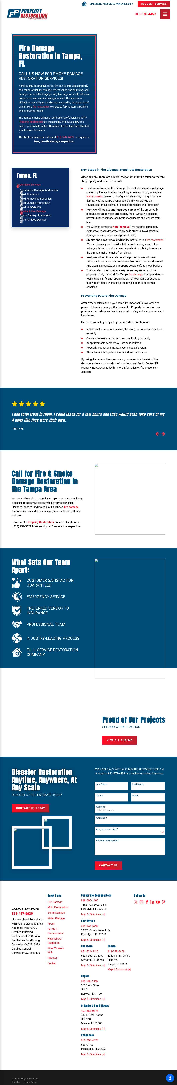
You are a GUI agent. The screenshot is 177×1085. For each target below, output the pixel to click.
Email (135, 795)
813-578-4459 (145, 14)
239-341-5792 (89, 926)
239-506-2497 (89, 981)
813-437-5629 (22, 914)
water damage (94, 196)
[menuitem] (40, 184)
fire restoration (41, 106)
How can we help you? (107, 840)
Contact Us (108, 865)
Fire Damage (55, 902)
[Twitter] (136, 902)
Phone (99, 795)
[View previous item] (157, 434)
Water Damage (56, 918)
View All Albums (120, 740)
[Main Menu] (165, 14)
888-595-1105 (89, 900)
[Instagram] (141, 902)
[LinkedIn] (152, 902)
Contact (52, 963)
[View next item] (163, 434)
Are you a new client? (107, 829)
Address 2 (101, 818)
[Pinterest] (163, 902)
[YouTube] (158, 902)
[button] (170, 1078)
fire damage (135, 274)
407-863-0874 (89, 1010)
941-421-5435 (89, 951)
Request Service (154, 3)
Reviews (53, 957)
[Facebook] (147, 902)
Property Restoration (31, 121)
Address (100, 806)
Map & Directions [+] (93, 914)
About (51, 923)
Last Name (138, 784)
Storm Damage (56, 912)
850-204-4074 (89, 1040)
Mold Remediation (58, 907)
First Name (101, 784)
